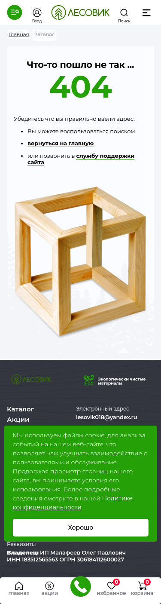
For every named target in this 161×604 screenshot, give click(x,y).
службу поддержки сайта (80, 159)
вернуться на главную (60, 143)
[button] (14, 12)
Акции (18, 419)
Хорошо (80, 527)
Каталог (20, 409)
